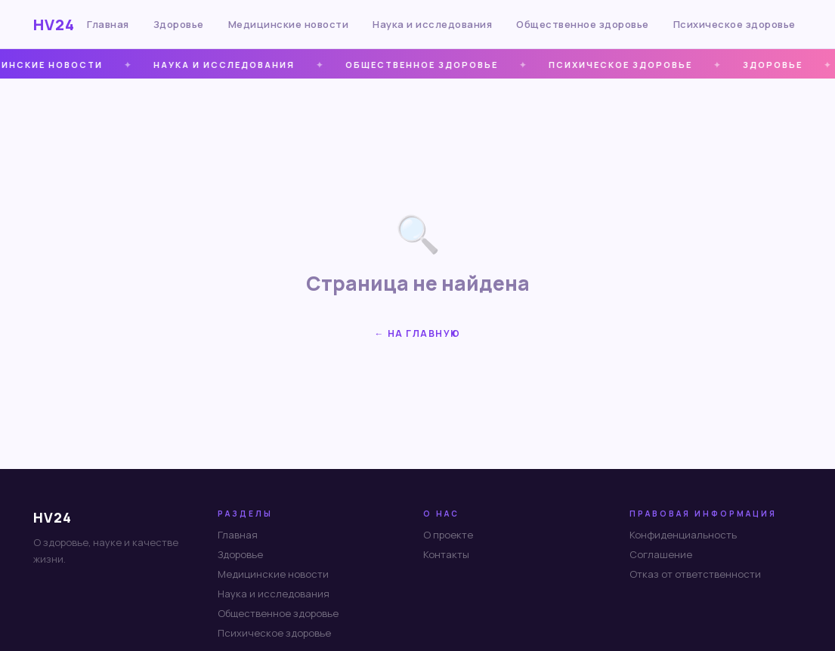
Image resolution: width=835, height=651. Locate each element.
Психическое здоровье (734, 24)
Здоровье (178, 24)
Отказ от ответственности (695, 574)
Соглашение (660, 554)
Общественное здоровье (582, 24)
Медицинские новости (288, 24)
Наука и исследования (432, 24)
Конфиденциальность (683, 534)
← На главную (418, 333)
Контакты (446, 554)
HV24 (54, 24)
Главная (108, 24)
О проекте (448, 534)
